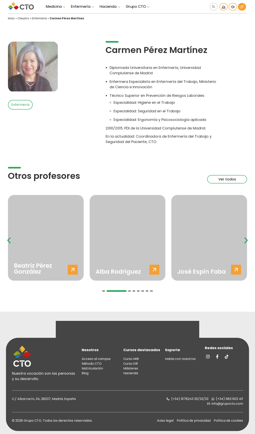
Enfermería (80, 6)
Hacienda (108, 6)
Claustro (23, 18)
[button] (9, 240)
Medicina (54, 6)
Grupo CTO (136, 6)
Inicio (11, 18)
